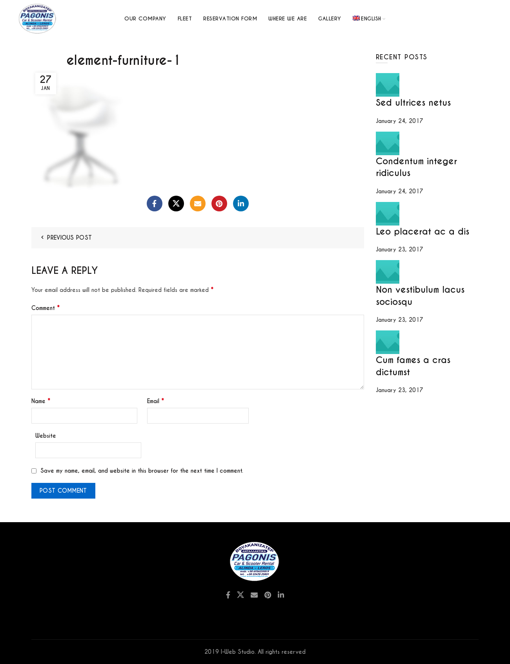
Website (45, 435)
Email (155, 401)
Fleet (185, 18)
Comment (45, 308)
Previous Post (69, 237)
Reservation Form (230, 18)
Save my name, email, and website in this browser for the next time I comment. (141, 470)
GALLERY (329, 18)
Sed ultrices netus (413, 102)
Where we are (287, 18)
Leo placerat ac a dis (422, 231)
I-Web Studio (238, 651)
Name (40, 401)
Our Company (145, 18)
